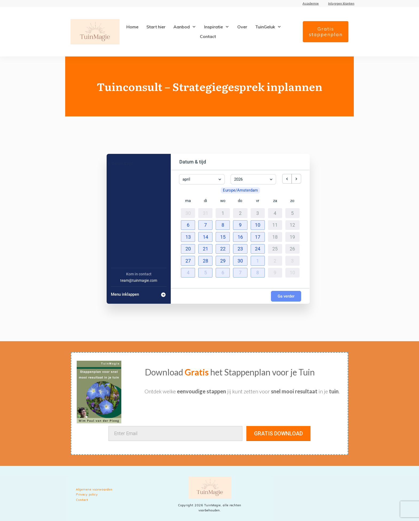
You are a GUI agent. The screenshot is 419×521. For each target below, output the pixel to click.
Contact (82, 500)
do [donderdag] (240, 199)
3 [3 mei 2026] (292, 259)
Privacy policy (87, 494)
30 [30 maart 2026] (188, 212)
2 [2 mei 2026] (275, 259)
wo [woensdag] (223, 199)
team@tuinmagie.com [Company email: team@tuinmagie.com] (138, 280)
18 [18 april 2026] (275, 235)
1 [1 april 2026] (223, 212)
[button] (188, 224)
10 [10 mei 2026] (292, 271)
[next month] (296, 179)
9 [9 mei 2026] (275, 271)
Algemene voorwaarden (94, 489)
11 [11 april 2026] (275, 224)
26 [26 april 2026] (292, 247)
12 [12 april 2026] (292, 224)
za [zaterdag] (275, 199)
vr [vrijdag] (257, 199)
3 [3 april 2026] (257, 212)
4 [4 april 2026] (275, 212)
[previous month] (287, 179)
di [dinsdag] (205, 199)
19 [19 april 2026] (292, 235)
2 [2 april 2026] (240, 212)
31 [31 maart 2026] (205, 212)
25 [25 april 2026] (275, 247)
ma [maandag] (188, 199)
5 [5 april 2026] (292, 212)
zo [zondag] (292, 199)
